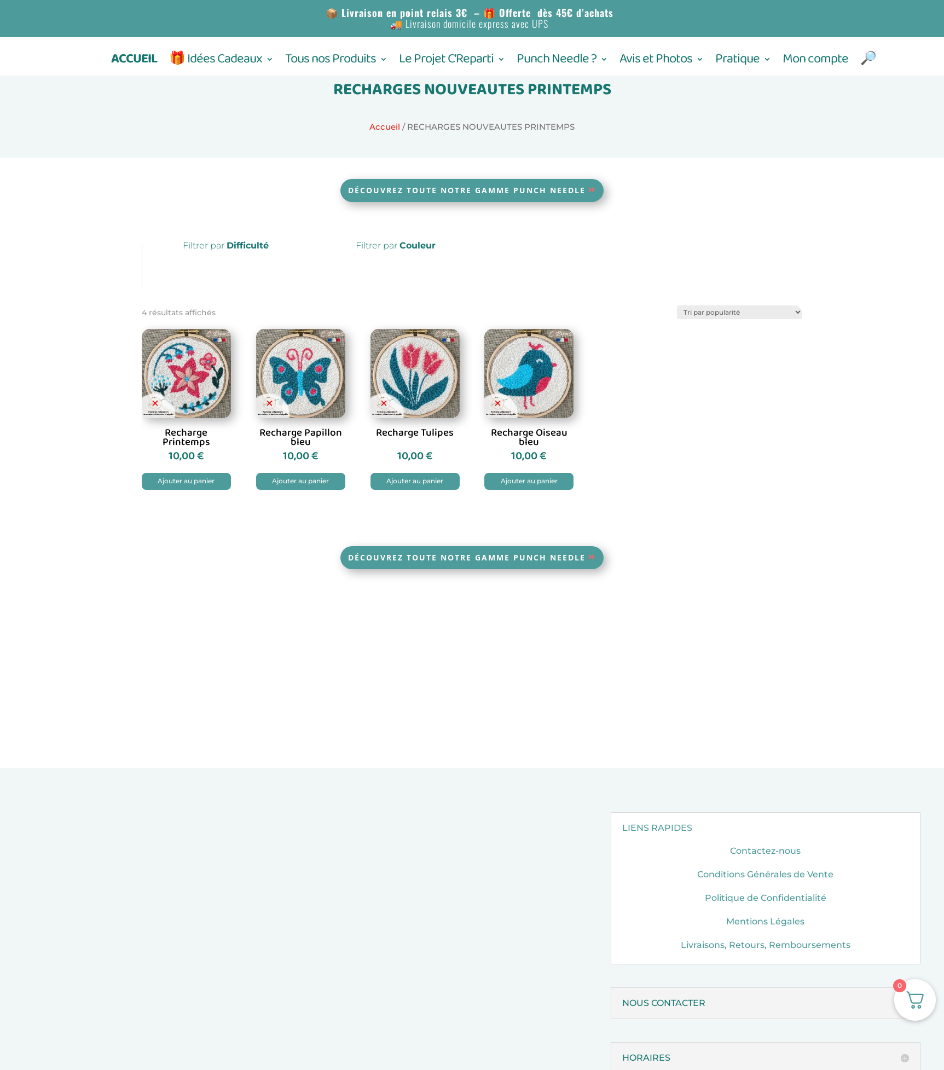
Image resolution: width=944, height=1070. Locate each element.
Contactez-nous (765, 851)
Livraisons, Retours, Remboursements (765, 945)
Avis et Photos (655, 62)
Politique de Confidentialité (765, 898)
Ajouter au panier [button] (186, 481)
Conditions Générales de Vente (765, 874)
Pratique (737, 62)
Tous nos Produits (330, 62)
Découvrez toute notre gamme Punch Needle (467, 190)
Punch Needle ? (556, 62)
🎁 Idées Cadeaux (215, 62)
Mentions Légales (765, 921)
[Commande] (739, 312)
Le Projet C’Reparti (446, 62)
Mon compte (815, 62)
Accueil (384, 127)
